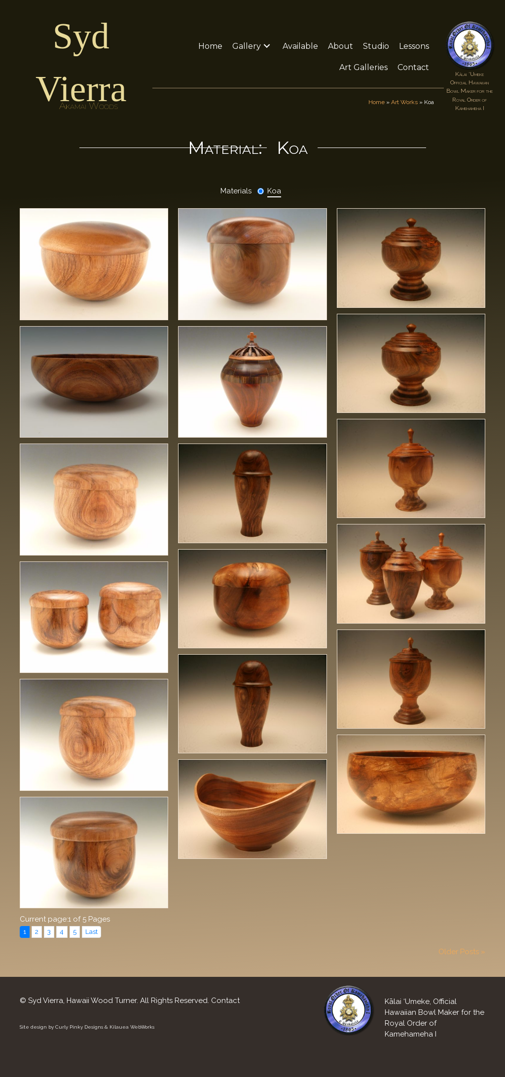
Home (376, 102)
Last (91, 931)
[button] (267, 46)
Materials (236, 190)
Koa (274, 190)
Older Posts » (461, 951)
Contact (225, 1000)
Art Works (404, 102)
